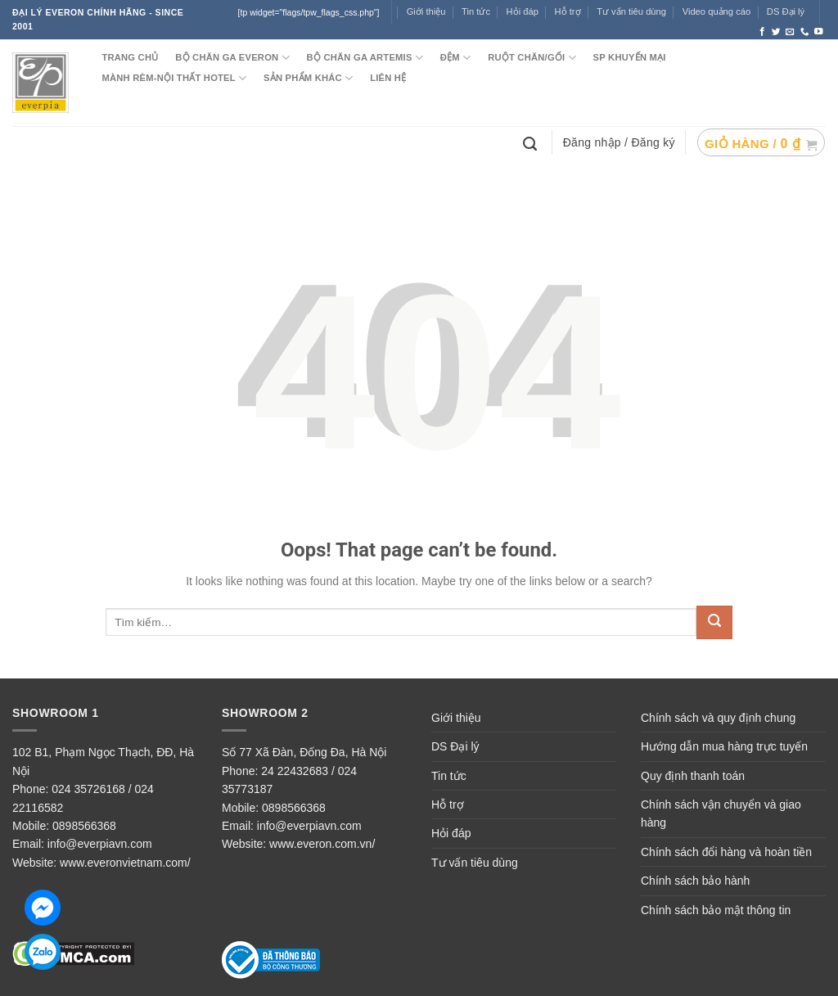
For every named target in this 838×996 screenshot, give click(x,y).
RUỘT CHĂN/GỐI (532, 57)
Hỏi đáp (451, 833)
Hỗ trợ (568, 11)
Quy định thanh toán (693, 775)
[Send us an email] (790, 32)
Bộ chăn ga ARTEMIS (365, 57)
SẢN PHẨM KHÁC (308, 78)
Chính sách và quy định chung (718, 717)
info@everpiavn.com (99, 843)
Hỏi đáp (522, 11)
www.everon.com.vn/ (322, 843)
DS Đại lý (785, 11)
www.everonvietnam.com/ (125, 862)
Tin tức (476, 11)
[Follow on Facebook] (762, 32)
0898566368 (84, 825)
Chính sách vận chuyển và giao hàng (721, 813)
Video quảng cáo (717, 11)
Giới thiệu (426, 11)
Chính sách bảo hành (695, 880)
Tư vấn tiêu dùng (631, 11)
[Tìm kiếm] (532, 142)
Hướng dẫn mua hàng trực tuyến (724, 746)
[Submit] (714, 622)
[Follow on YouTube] (818, 32)
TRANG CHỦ (129, 57)
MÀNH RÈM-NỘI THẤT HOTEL (173, 78)
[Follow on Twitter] (776, 32)
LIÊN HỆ (388, 78)
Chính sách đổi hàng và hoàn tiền (726, 852)
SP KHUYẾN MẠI (629, 57)
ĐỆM (455, 57)
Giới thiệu (456, 717)
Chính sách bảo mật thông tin (716, 910)
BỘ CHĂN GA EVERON (232, 57)
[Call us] (804, 32)
